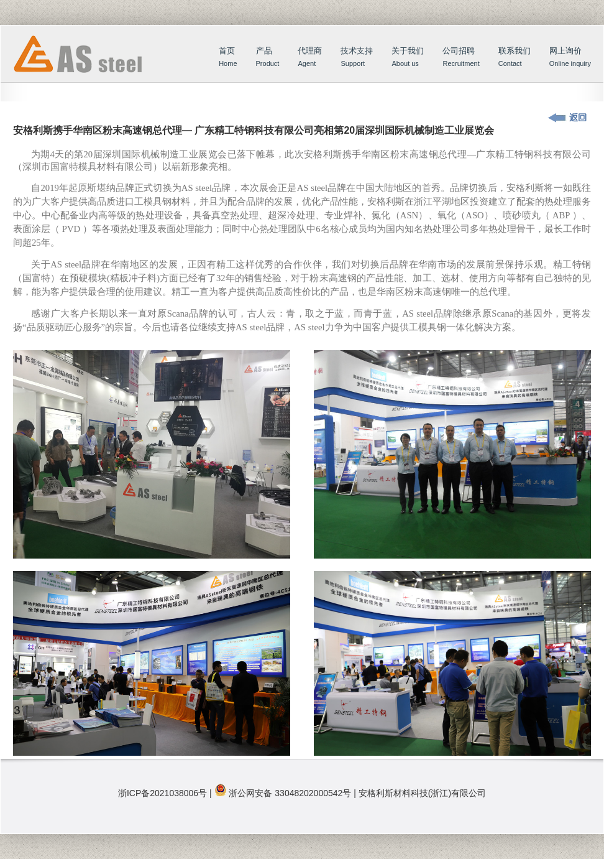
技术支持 (357, 58)
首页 (89, 66)
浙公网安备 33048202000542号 (290, 793)
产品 (268, 58)
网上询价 (570, 58)
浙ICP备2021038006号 (162, 793)
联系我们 (514, 58)
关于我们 (407, 58)
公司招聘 (460, 58)
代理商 (310, 58)
